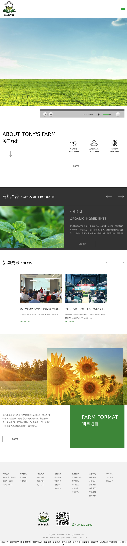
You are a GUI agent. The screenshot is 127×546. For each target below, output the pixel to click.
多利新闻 (23, 477)
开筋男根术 (37, 542)
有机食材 (40, 477)
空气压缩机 (66, 542)
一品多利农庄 (8, 485)
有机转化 (75, 481)
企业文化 (92, 481)
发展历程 (92, 485)
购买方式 (40, 485)
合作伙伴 (92, 496)
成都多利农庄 (8, 481)
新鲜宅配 (40, 481)
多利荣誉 (92, 488)
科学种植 (75, 485)
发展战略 (92, 492)
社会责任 (57, 477)
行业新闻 (23, 481)
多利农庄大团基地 (9, 477)
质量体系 (75, 492)
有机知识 (57, 485)
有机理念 (57, 481)
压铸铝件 (27, 542)
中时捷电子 (114, 542)
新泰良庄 (47, 542)
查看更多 (76, 166)
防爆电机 (56, 542)
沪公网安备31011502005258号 (74, 538)
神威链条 (86, 542)
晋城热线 (104, 542)
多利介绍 (92, 477)
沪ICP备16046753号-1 (51, 538)
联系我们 (109, 481)
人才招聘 (109, 477)
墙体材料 (95, 542)
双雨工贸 (5, 542)
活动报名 (57, 488)
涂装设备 (76, 542)
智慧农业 (75, 488)
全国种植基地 (77, 477)
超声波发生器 (16, 542)
